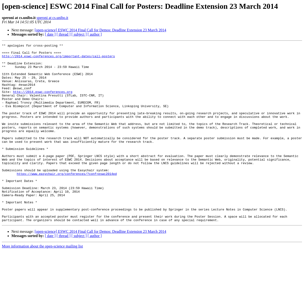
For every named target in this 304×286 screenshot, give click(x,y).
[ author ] (95, 34)
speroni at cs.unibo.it (52, 18)
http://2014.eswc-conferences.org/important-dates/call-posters (58, 59)
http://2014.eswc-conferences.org (42, 102)
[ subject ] (79, 34)
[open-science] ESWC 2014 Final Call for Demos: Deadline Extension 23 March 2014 (100, 30)
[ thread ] (64, 34)
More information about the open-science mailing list (42, 282)
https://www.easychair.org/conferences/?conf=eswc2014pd (67, 200)
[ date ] (50, 34)
